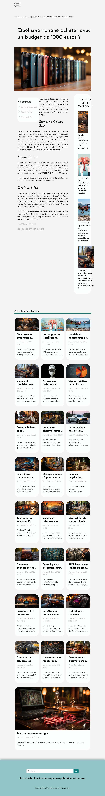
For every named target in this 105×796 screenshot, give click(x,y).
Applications (65, 778)
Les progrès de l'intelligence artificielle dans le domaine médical (84, 185)
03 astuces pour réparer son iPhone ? (52, 661)
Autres (25, 16)
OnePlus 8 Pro (26, 117)
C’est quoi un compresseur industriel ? (24, 661)
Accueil (17, 16)
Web (75, 778)
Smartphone (51, 778)
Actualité (25, 778)
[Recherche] (49, 771)
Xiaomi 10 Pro (26, 112)
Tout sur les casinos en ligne (32, 733)
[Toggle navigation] (17, 4)
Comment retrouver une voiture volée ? (51, 521)
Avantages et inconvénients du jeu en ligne (78, 661)
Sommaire (25, 102)
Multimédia (37, 778)
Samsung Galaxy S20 (29, 107)
